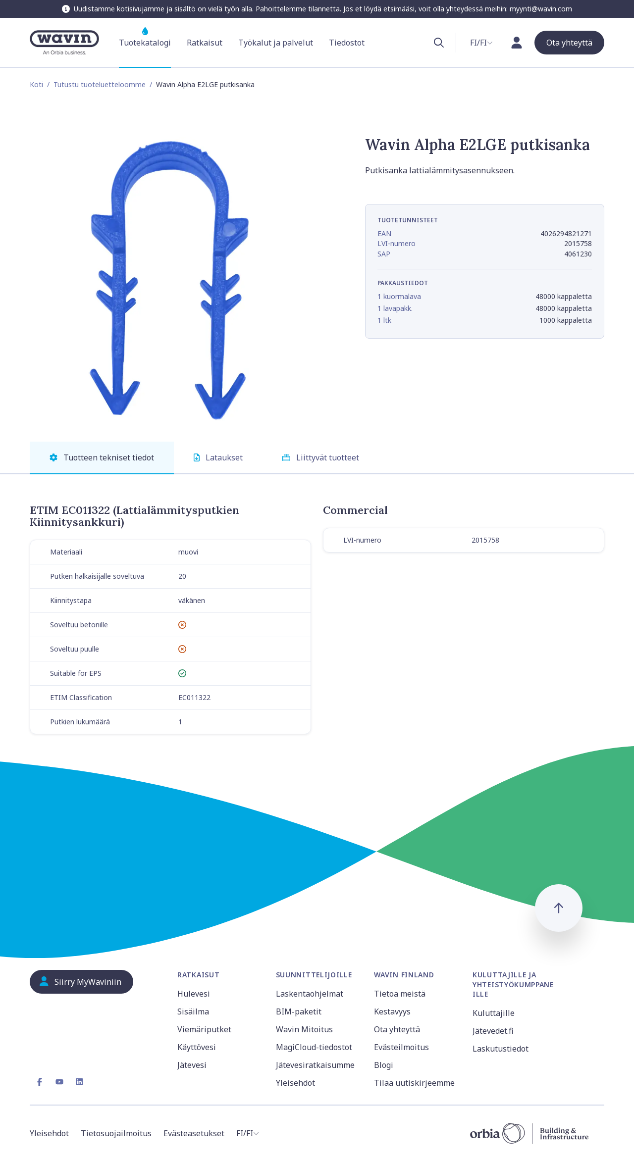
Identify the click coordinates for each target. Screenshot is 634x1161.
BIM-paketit (298, 1011)
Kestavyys (392, 1011)
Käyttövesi (196, 1047)
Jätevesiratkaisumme (315, 1065)
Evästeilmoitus (401, 1047)
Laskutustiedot (500, 1048)
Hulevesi (193, 993)
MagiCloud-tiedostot (314, 1047)
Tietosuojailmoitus (116, 1133)
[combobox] (481, 42)
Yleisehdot (295, 1082)
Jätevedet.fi (493, 1030)
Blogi (383, 1065)
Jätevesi (192, 1065)
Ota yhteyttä (397, 1029)
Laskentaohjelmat (309, 993)
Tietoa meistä (399, 993)
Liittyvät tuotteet (320, 457)
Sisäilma (193, 1011)
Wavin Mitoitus (304, 1029)
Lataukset (218, 457)
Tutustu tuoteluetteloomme (99, 84)
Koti (36, 84)
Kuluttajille (494, 1013)
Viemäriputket (204, 1029)
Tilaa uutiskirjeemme (414, 1082)
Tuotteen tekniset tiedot (102, 457)
